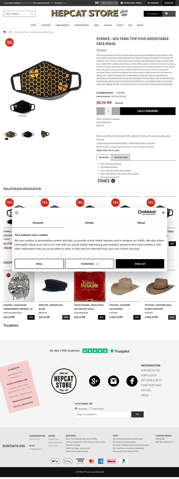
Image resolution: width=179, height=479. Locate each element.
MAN (96, 25)
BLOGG (140, 25)
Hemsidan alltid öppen (22, 399)
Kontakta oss (14, 446)
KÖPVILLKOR (149, 375)
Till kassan (152, 13)
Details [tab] (89, 222)
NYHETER (45, 25)
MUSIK (120, 25)
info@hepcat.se (35, 449)
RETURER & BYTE (151, 380)
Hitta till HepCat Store (23, 404)
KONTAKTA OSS (150, 370)
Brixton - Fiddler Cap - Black (51, 307)
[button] (166, 14)
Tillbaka (10, 325)
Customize (89, 263)
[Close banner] (163, 213)
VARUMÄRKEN (62, 25)
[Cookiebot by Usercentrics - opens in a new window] (141, 212)
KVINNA (108, 25)
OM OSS (146, 390)
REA (130, 25)
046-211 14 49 (34, 439)
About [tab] (141, 222)
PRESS (145, 395)
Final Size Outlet (103, 122)
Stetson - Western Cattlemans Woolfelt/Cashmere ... (121, 307)
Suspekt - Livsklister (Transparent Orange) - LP (18, 307)
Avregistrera (98, 409)
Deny (39, 263)
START (33, 25)
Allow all (140, 263)
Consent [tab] (38, 222)
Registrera (82, 409)
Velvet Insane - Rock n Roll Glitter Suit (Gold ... (89, 307)
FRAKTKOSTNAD (151, 385)
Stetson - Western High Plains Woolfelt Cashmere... (158, 307)
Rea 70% (100, 125)
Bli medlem (153, 3)
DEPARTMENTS (82, 25)
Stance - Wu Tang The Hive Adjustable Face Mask (34, 32)
